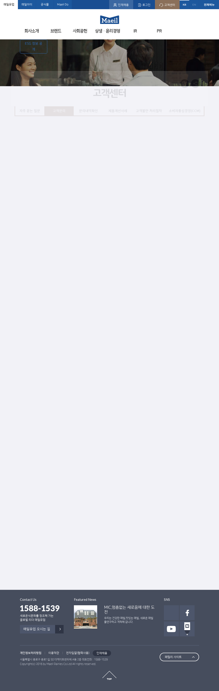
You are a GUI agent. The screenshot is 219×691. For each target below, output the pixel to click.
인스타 (171, 612)
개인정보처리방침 (30, 653)
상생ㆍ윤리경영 (107, 31)
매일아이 (26, 4)
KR (184, 4)
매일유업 (9, 4)
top (109, 675)
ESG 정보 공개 (33, 46)
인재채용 (102, 653)
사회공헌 (80, 31)
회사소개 (31, 31)
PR (159, 31)
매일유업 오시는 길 (36, 629)
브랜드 (55, 31)
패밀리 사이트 (173, 657)
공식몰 (45, 4)
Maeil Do (62, 4)
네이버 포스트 (187, 628)
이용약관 (53, 653)
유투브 (171, 628)
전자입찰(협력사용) (77, 653)
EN (194, 4)
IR (135, 31)
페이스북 (187, 612)
